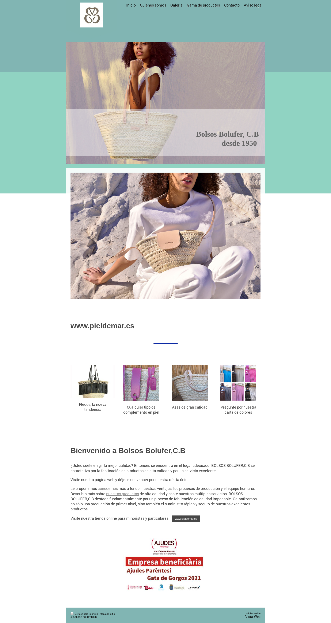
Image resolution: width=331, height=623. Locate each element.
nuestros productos (122, 493)
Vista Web (252, 616)
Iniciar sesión (253, 613)
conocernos (108, 488)
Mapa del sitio (107, 613)
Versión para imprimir (85, 613)
